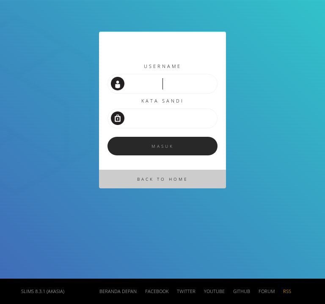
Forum (267, 291)
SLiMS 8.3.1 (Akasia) (42, 291)
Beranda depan (118, 291)
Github (241, 291)
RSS (287, 291)
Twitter (186, 291)
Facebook (156, 291)
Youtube (214, 291)
